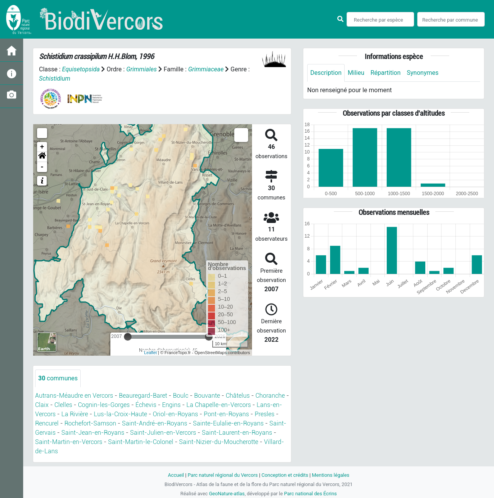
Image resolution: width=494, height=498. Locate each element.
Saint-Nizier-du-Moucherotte (218, 442)
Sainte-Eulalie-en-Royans (228, 423)
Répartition (385, 72)
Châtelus (238, 395)
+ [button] (42, 147)
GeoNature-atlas (227, 493)
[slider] (128, 337)
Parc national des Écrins (310, 493)
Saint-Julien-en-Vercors (163, 432)
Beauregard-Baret (143, 395)
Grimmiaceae (205, 69)
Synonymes (422, 72)
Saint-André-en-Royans (154, 423)
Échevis (145, 405)
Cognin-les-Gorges (104, 405)
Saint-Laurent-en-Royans (237, 432)
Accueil (176, 475)
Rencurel (47, 423)
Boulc (180, 395)
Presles (264, 414)
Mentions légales (330, 475)
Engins (171, 405)
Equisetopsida (81, 69)
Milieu (356, 72)
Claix (42, 405)
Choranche (270, 395)
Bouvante (207, 395)
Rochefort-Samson (90, 423)
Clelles (63, 405)
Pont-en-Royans (226, 414)
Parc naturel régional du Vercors (223, 475)
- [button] (42, 167)
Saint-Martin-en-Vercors (68, 442)
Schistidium (54, 78)
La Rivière (74, 414)
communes (58, 378)
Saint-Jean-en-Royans (92, 432)
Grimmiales (141, 69)
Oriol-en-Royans (175, 414)
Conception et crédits (284, 475)
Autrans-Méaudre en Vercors (74, 395)
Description (326, 72)
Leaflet (150, 352)
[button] (42, 157)
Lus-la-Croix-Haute (120, 414)
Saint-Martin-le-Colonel (140, 442)
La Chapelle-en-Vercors (218, 405)
